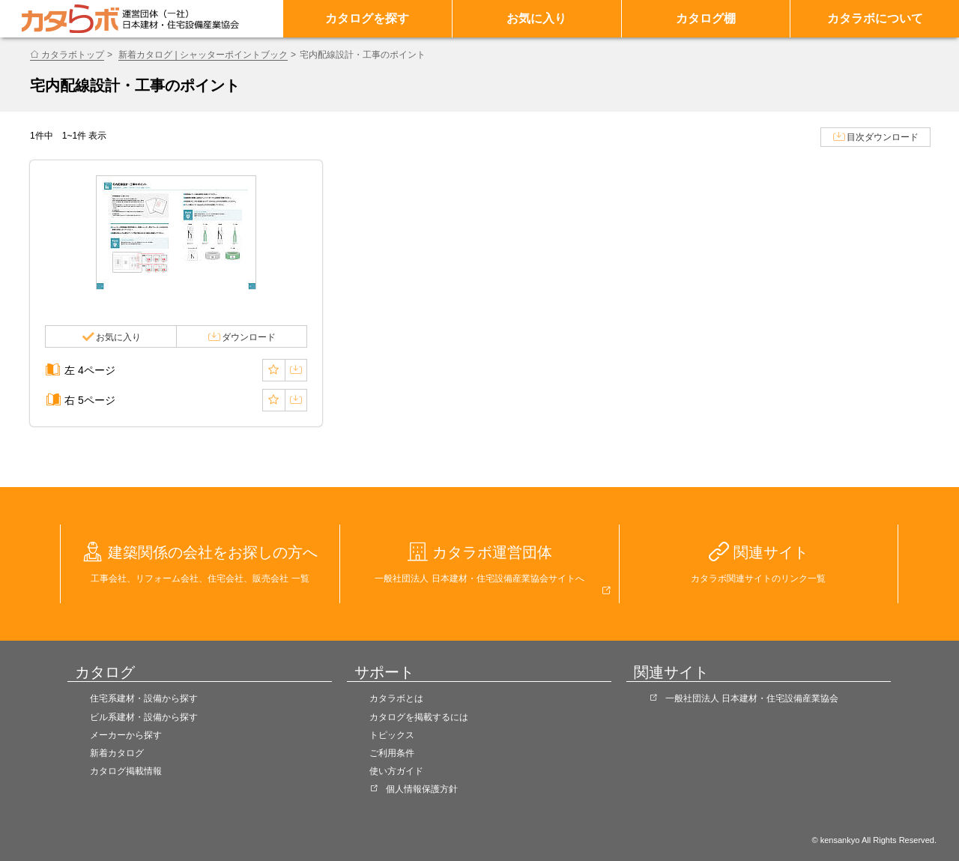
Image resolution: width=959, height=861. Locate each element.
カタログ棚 (706, 18)
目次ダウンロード (883, 137)
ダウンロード (249, 337)
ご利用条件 (391, 753)
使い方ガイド (396, 771)
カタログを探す (367, 18)
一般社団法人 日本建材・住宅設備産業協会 (751, 698)
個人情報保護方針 (422, 789)
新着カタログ (117, 753)
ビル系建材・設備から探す (144, 717)
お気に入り (536, 18)
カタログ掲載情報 (126, 771)
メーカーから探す (126, 735)
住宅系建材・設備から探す (144, 698)
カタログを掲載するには (418, 717)
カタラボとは (396, 698)
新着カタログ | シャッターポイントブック (203, 54)
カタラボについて (875, 18)
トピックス (391, 735)
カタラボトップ (72, 54)
